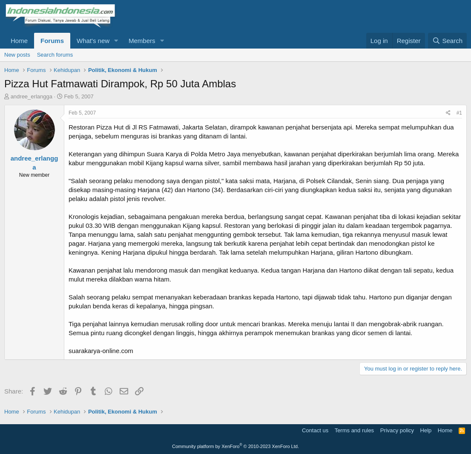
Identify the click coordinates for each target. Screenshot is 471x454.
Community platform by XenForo (235, 446)
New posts (17, 55)
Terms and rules (354, 430)
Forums (52, 40)
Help (426, 430)
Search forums (55, 55)
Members (142, 40)
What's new (93, 40)
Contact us (315, 430)
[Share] (448, 113)
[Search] (447, 41)
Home (19, 40)
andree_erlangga (31, 96)
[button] (116, 41)
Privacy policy (397, 430)
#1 (459, 113)
